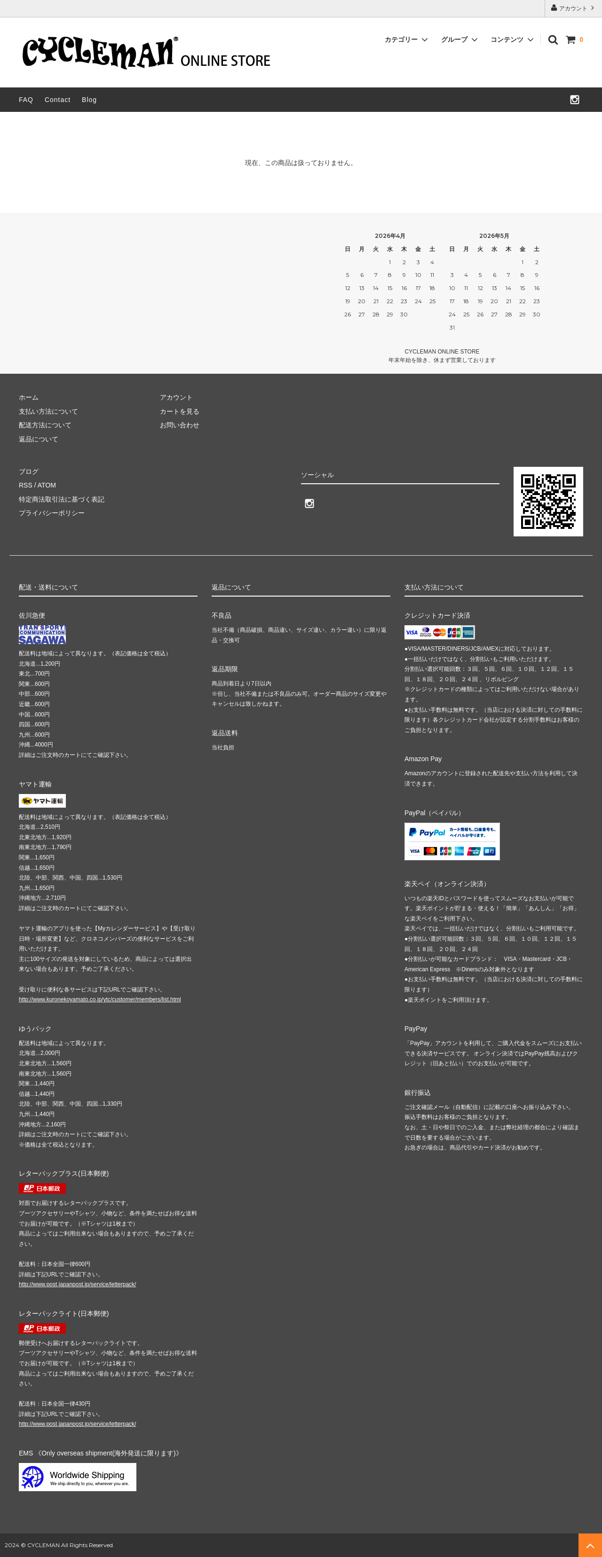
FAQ (26, 99)
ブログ (29, 471)
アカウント (573, 8)
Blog (89, 99)
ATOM (47, 485)
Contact (58, 99)
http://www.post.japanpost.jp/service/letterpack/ (77, 1284)
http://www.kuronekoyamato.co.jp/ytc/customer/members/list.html (100, 999)
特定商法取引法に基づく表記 (61, 499)
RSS (25, 485)
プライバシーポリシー (52, 513)
